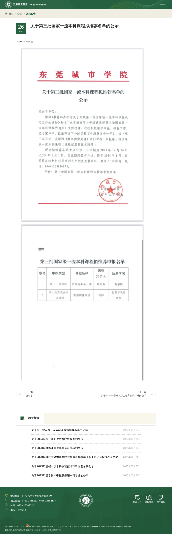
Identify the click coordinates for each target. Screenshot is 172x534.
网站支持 (127, 526)
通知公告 (31, 13)
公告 (19, 13)
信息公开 (137, 499)
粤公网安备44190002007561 (41, 526)
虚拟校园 (149, 499)
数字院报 (161, 499)
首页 (11, 13)
